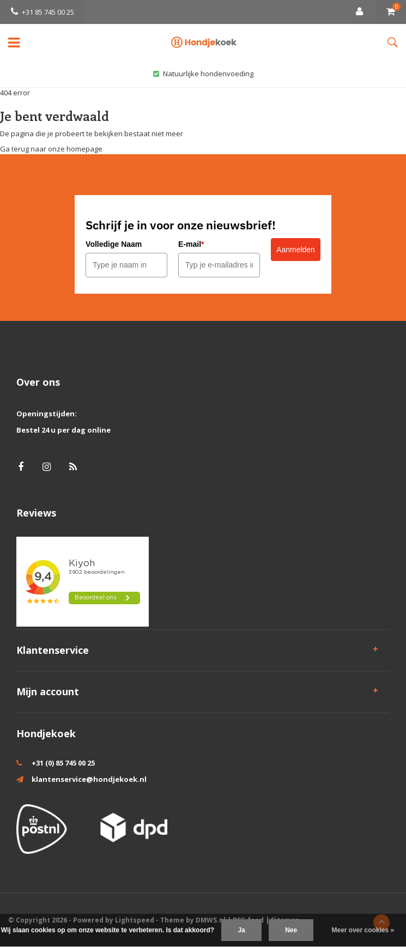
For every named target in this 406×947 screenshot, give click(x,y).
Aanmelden (295, 249)
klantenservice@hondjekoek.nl (89, 779)
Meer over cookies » (363, 930)
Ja (241, 930)
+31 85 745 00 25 (42, 12)
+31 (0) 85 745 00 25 (63, 763)
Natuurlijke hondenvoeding (203, 73)
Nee (291, 930)
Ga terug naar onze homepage (51, 149)
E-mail (191, 244)
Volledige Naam (114, 244)
